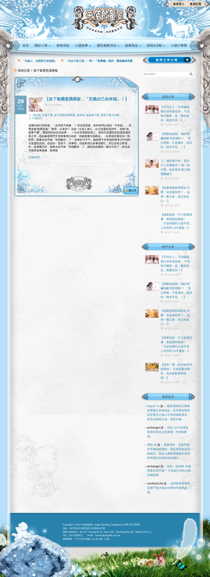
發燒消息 (62, 45)
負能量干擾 (92, 115)
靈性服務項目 (108, 45)
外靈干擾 (47, 115)
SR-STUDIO (132, 524)
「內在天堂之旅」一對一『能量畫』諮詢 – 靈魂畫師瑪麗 (99, 60)
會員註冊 (195, 4)
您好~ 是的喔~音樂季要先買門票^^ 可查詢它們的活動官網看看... (169, 471)
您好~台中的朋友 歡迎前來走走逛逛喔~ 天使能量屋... (168, 432)
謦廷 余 (152, 444)
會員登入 (178, 4)
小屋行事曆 (179, 45)
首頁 (25, 45)
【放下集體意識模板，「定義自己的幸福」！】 (87, 99)
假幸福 (37, 115)
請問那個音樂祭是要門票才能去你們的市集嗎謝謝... (169, 488)
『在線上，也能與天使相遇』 (39, 60)
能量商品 (133, 45)
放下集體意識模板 (64, 115)
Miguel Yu (153, 406)
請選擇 (170, 60)
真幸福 (81, 115)
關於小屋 (43, 45)
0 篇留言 (37, 118)
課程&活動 (156, 45)
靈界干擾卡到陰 (110, 115)
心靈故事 (83, 45)
